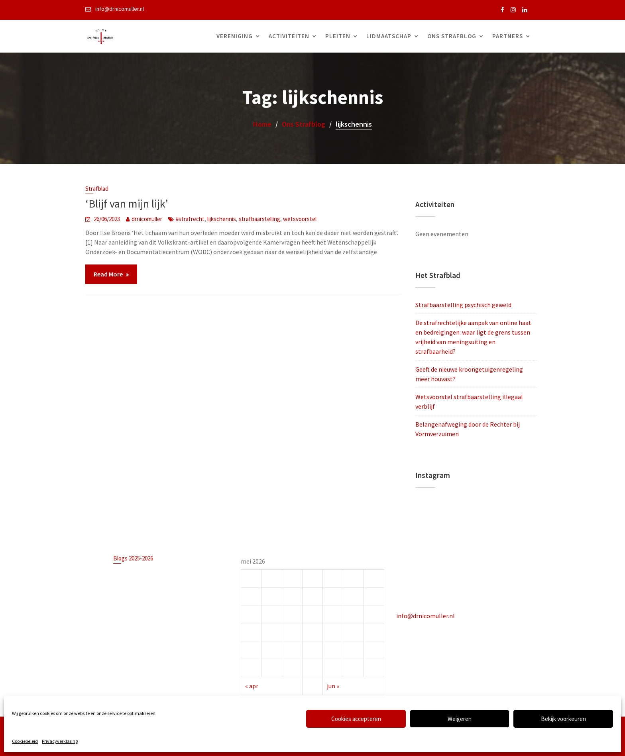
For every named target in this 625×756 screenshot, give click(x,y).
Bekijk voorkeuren (563, 719)
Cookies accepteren (356, 719)
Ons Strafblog (451, 36)
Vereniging (234, 36)
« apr (252, 685)
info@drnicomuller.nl (426, 615)
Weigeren (460, 719)
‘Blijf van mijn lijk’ (126, 203)
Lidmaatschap (388, 36)
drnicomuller (147, 219)
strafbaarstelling (259, 219)
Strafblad (96, 188)
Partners (507, 36)
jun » (333, 685)
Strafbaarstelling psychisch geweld (463, 305)
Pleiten (337, 36)
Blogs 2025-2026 (134, 558)
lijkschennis (221, 219)
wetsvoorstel (299, 219)
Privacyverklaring (60, 741)
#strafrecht (190, 219)
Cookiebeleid (25, 741)
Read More (108, 274)
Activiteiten (289, 36)
